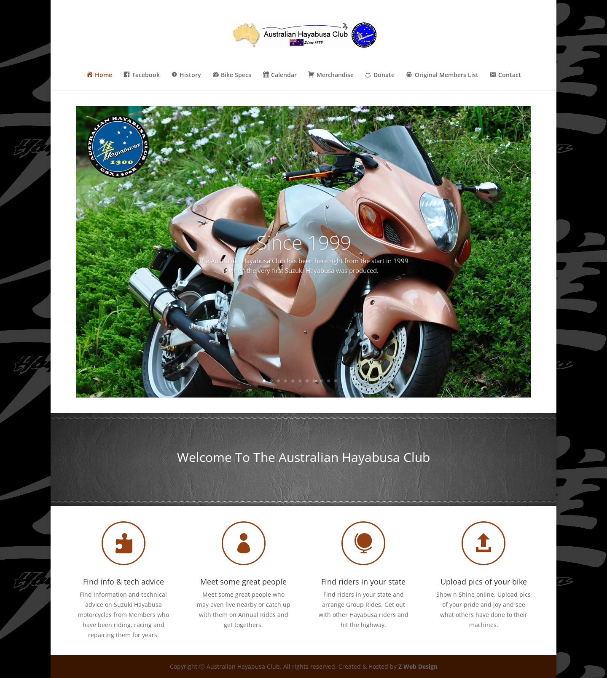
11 (335, 380)
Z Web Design (418, 666)
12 (342, 380)
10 (328, 380)
